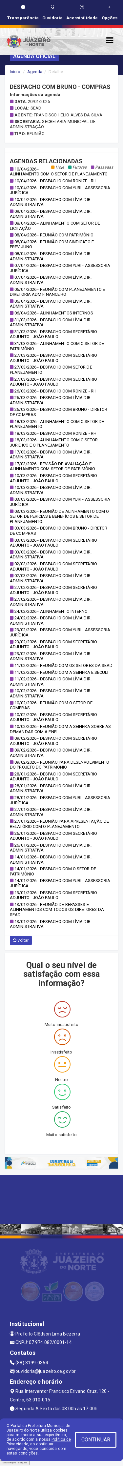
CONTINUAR (95, 1439)
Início (15, 71)
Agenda (35, 71)
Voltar (21, 940)
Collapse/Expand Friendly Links (15, 1463)
